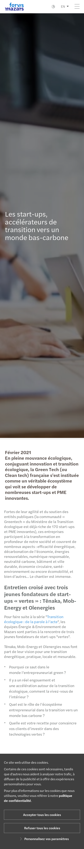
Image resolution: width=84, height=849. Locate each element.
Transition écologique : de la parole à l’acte (32, 619)
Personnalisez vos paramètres (44, 838)
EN (63, 6)
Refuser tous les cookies (42, 828)
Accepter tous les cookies (42, 814)
